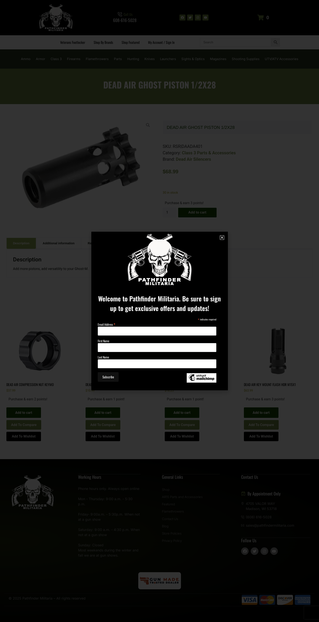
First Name (103, 340)
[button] (222, 237)
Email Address (106, 323)
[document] (159, 311)
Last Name (103, 357)
